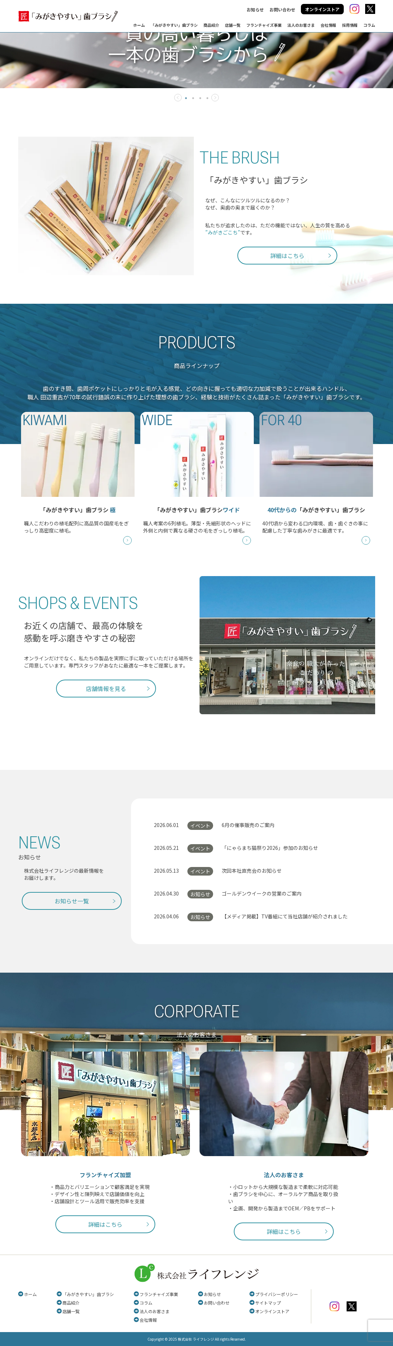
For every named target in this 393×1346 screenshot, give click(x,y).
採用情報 (350, 25)
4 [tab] (207, 98)
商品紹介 (211, 25)
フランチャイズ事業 (264, 25)
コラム (369, 25)
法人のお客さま (301, 25)
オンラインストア (322, 9)
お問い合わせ (282, 9)
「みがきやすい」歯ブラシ (174, 25)
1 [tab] (186, 98)
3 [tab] (200, 98)
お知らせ (255, 9)
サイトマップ (268, 1303)
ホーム (139, 25)
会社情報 (328, 25)
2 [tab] (193, 98)
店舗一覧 (233, 25)
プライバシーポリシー (276, 1294)
